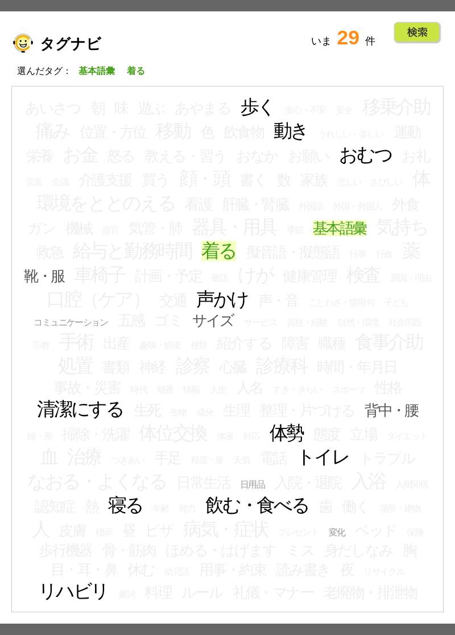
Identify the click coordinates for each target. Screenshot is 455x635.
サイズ (213, 320)
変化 (337, 532)
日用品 (252, 484)
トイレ (322, 457)
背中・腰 (391, 410)
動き (291, 131)
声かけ (222, 299)
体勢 (287, 433)
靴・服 (44, 276)
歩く (258, 107)
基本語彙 (339, 228)
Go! (417, 32)
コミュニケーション (70, 322)
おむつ (365, 155)
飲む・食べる (257, 505)
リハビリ (73, 591)
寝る (125, 505)
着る (218, 251)
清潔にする (80, 409)
